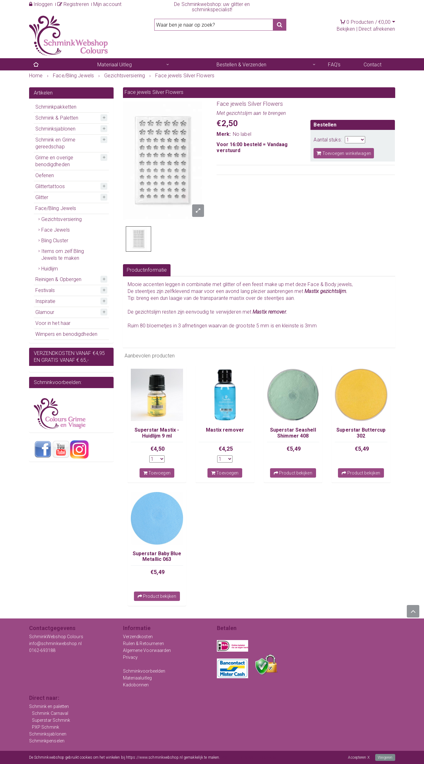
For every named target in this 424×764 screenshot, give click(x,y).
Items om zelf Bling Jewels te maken (62, 254)
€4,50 (158, 448)
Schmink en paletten (49, 706)
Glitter (42, 197)
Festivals (45, 290)
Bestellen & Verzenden (241, 65)
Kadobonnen (136, 684)
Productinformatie (147, 270)
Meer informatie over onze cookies (248, 757)
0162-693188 (42, 650)
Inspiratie (45, 301)
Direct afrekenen (377, 29)
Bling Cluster (54, 241)
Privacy (130, 657)
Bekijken (346, 29)
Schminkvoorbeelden (144, 671)
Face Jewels (55, 230)
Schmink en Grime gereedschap (55, 143)
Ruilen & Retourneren (143, 643)
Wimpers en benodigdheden (66, 334)
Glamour (44, 312)
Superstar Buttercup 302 (361, 432)
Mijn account (107, 4)
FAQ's (334, 65)
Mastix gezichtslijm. (326, 291)
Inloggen (41, 4)
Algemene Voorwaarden (147, 650)
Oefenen (44, 175)
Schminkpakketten (56, 107)
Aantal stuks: (327, 140)
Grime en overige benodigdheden (54, 161)
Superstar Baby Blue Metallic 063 (157, 556)
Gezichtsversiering (61, 219)
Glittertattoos (50, 186)
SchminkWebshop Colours (56, 636)
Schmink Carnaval (50, 713)
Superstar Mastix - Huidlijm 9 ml (157, 432)
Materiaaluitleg (137, 677)
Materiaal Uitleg (114, 65)
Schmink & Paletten (57, 118)
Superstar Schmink (51, 720)
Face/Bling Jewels (55, 208)
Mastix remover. (269, 312)
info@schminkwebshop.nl (55, 643)
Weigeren (385, 757)
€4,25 (226, 448)
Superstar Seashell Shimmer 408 (293, 432)
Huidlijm (49, 269)
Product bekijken (293, 472)
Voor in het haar (53, 323)
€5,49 (294, 448)
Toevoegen (157, 472)
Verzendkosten (138, 636)
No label (242, 134)
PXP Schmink (45, 727)
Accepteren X (358, 757)
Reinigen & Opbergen (58, 279)
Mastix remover (225, 430)
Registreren (73, 4)
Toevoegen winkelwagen (343, 153)
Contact (372, 65)
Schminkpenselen (47, 740)
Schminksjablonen (55, 129)
